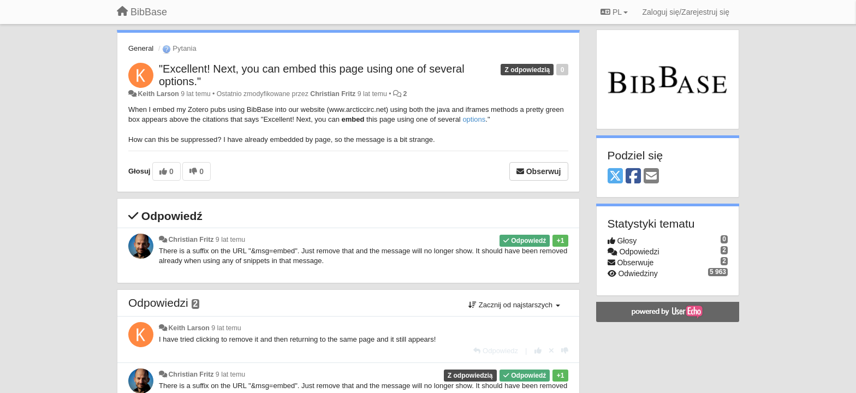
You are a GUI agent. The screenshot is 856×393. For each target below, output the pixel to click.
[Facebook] (633, 176)
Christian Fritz (332, 94)
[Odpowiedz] (495, 351)
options (473, 119)
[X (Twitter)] (615, 176)
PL (614, 12)
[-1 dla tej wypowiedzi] (564, 351)
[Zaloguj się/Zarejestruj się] (686, 12)
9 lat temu (230, 239)
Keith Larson (158, 94)
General (140, 48)
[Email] (651, 176)
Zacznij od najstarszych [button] (514, 305)
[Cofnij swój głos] (551, 351)
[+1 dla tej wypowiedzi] (538, 351)
